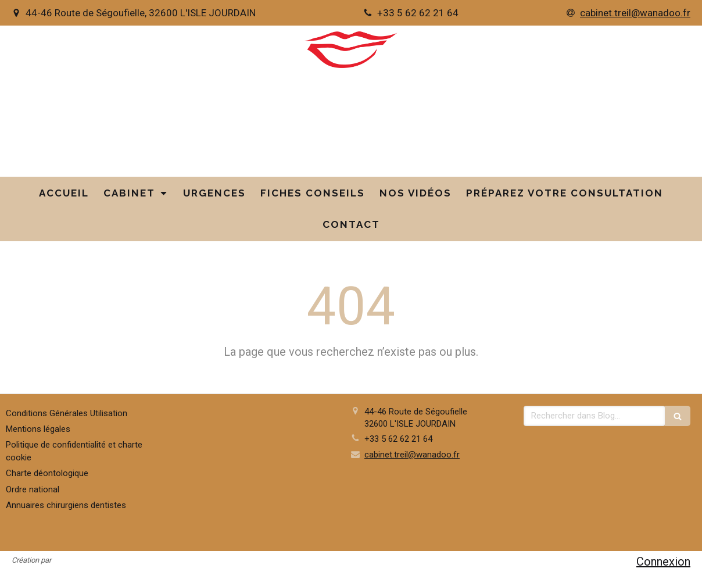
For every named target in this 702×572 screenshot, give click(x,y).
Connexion (663, 562)
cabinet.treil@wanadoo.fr (412, 454)
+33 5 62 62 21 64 (398, 439)
